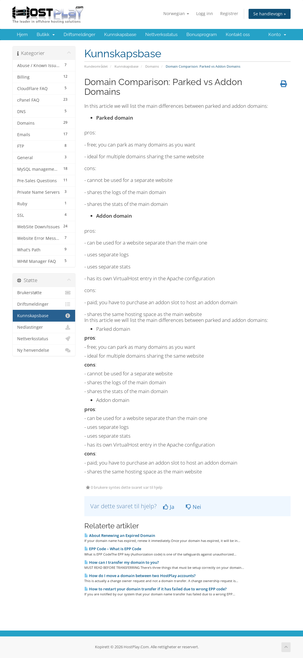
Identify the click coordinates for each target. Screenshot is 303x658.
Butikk (46, 34)
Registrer (229, 13)
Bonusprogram (201, 34)
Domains (152, 66)
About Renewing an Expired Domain (119, 535)
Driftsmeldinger (79, 34)
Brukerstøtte (44, 292)
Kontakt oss (238, 34)
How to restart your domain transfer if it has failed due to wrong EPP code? (155, 589)
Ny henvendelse (44, 350)
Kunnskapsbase (120, 34)
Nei (193, 506)
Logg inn (204, 13)
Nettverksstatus (161, 34)
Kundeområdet (96, 66)
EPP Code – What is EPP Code (112, 548)
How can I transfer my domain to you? (121, 562)
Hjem (22, 34)
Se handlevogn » (269, 14)
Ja (168, 506)
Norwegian (176, 13)
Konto (277, 34)
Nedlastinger (44, 327)
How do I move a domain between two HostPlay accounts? (140, 575)
